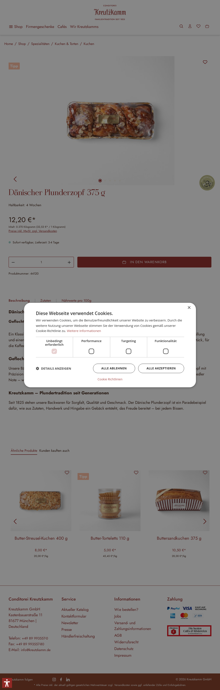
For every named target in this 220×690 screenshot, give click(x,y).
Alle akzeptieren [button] (161, 368)
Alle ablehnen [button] (114, 368)
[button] (53, 368)
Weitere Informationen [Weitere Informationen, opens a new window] (84, 331)
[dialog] (110, 345)
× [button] (189, 307)
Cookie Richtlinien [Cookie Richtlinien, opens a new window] (110, 379)
